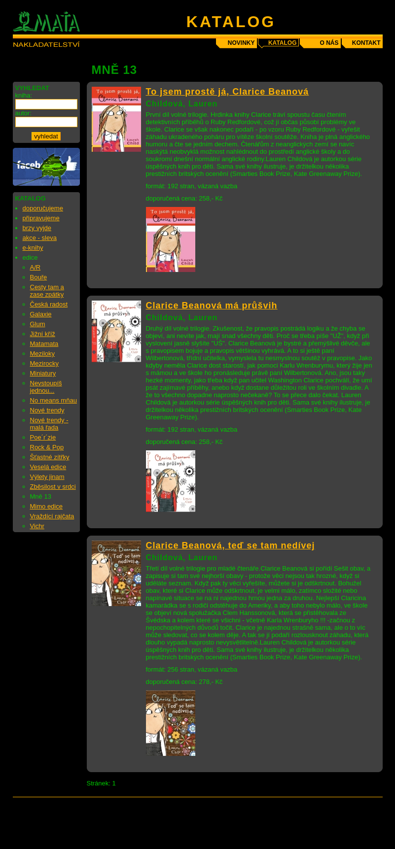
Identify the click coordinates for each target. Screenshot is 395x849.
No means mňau (53, 400)
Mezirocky (44, 363)
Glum (37, 324)
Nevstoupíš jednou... (46, 386)
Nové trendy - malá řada (49, 423)
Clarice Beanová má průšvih (212, 305)
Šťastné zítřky (50, 457)
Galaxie (41, 314)
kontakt (366, 42)
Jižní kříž (42, 334)
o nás (329, 42)
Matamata (44, 343)
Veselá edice (48, 467)
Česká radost (49, 304)
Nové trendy (47, 410)
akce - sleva (40, 237)
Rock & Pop (47, 447)
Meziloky (42, 353)
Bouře (38, 277)
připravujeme (41, 218)
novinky (241, 42)
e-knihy (33, 247)
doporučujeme (43, 208)
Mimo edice (46, 506)
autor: (23, 113)
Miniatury (43, 373)
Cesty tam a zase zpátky (47, 290)
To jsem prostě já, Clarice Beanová (227, 92)
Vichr (37, 526)
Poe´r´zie (43, 437)
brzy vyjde (37, 228)
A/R (35, 267)
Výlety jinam (47, 476)
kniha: (24, 95)
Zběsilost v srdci (53, 486)
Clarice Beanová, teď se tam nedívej (230, 545)
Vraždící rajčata (52, 516)
